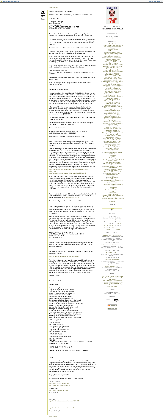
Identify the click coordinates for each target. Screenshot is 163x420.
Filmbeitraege (113, 158)
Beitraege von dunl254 (112, 74)
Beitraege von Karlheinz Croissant (112, 106)
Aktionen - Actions (113, 49)
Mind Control (112, 26)
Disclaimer (113, 151)
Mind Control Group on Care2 (112, 172)
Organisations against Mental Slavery (112, 180)
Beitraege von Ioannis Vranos (112, 94)
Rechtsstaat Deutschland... (112, 259)
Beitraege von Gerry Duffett (113, 84)
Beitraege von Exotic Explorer (112, 80)
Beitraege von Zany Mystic (112, 144)
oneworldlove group (112, 179)
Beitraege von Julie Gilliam (112, 105)
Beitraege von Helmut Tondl (113, 91)
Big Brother (113, 145)
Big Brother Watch (112, 286)
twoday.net (6, 1)
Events (113, 156)
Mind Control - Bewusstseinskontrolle (112, 276)
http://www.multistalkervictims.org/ (60, 385)
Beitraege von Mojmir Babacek (112, 117)
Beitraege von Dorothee (112, 73)
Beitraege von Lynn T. (113, 112)
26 (107, 227)
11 (104, 223)
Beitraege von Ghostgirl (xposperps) (113, 85)
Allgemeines (112, 50)
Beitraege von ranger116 (113, 127)
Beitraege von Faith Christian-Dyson (112, 81)
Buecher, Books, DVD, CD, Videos (112, 146)
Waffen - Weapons (113, 194)
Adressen (112, 48)
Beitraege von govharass (113, 88)
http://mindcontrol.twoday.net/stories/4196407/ (64, 401)
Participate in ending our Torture (61, 12)
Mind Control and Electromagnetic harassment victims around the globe (112, 281)
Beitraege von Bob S (113, 60)
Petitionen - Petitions (113, 183)
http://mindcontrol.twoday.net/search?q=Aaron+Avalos (67, 408)
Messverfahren (112, 167)
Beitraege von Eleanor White (113, 77)
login (112, 38)
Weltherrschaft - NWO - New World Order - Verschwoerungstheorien (113, 46)
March (118, 229)
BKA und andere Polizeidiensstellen (112, 235)
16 (118, 223)
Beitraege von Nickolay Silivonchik (112, 123)
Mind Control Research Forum (112, 173)
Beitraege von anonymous (112, 56)
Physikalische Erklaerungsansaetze (113, 184)
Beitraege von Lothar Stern (112, 110)
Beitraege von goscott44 (113, 87)
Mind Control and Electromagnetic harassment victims (112, 169)
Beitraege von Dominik (112, 70)
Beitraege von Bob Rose (113, 59)
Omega (51, 411)
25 (104, 227)
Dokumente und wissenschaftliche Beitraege (112, 153)
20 (110, 225)
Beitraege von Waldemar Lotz (112, 141)
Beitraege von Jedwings (112, 102)
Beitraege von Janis (112, 98)
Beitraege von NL (113, 124)
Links (112, 165)
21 (112, 225)
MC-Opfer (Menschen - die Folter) (112, 166)
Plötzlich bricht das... (112, 253)
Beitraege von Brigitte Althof (113, 62)
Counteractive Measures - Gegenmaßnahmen (112, 148)
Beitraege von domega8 (112, 69)
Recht (112, 188)
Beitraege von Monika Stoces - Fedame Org (112, 119)
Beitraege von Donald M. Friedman (113, 71)
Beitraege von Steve (112, 134)
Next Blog (157, 1)
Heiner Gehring (112, 160)
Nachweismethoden (112, 174)
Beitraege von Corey (113, 67)
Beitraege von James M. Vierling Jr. (113, 96)
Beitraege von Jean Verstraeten (113, 101)
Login (151, 1)
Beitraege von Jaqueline (113, 99)
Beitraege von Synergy (112, 137)
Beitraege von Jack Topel (113, 95)
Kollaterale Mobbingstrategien (112, 163)
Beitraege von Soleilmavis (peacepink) (113, 133)
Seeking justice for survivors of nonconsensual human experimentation (112, 284)
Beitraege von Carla (112, 63)
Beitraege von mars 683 (112, 114)
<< (161, 1)
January (109, 229)
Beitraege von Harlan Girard (113, 89)
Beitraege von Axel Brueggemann (112, 57)
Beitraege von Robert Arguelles (113, 128)
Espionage (113, 155)
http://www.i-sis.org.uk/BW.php (59, 383)
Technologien (112, 192)
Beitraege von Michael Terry (113, 116)
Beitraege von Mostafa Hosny (112, 121)
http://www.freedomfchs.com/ (58, 390)
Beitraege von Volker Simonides (113, 140)
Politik (112, 185)
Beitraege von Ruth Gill (112, 130)
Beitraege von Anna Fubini (112, 55)
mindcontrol (15, 1)
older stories (53, 416)
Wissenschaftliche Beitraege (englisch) (113, 198)
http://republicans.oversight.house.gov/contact (78, 161)
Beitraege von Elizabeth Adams (113, 78)
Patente (113, 181)
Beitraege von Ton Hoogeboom (112, 138)
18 (104, 225)
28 (43, 12)
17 (120, 223)
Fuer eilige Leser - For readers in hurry (113, 159)
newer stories (53, 7)
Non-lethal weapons (112, 177)
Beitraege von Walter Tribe (112, 142)
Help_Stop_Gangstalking (113, 162)
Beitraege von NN (113, 126)
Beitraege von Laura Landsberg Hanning (113, 108)
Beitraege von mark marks (112, 113)
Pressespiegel (113, 187)
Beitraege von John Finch (112, 103)
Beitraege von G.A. (112, 82)
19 (107, 225)
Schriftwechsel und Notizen (112, 190)
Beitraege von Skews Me (113, 131)
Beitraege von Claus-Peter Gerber (112, 66)
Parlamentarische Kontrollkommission (112, 244)
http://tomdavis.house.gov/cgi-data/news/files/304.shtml (67, 173)
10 (120, 221)
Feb (43, 16)
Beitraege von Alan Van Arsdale (113, 53)
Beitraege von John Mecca (112, 52)
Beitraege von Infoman (112, 92)
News (112, 176)
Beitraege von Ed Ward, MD (113, 76)
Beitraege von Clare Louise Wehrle (113, 64)
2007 (43, 19)
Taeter (112, 191)
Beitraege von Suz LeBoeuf (113, 135)
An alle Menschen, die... (112, 266)
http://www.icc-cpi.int (72, 197)
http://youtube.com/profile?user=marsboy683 (64, 256)
